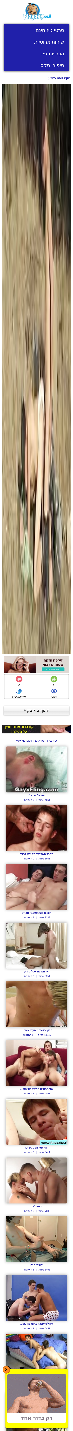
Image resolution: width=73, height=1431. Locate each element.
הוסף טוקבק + (36, 710)
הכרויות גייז (52, 53)
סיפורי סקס (52, 65)
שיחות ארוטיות (49, 42)
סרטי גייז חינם (50, 30)
